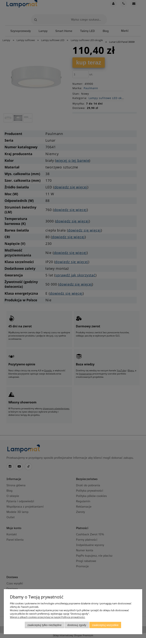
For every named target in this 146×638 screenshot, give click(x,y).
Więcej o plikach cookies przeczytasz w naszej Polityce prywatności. (47, 617)
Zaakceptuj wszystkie (105, 625)
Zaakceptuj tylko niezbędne (44, 625)
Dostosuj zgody (76, 625)
